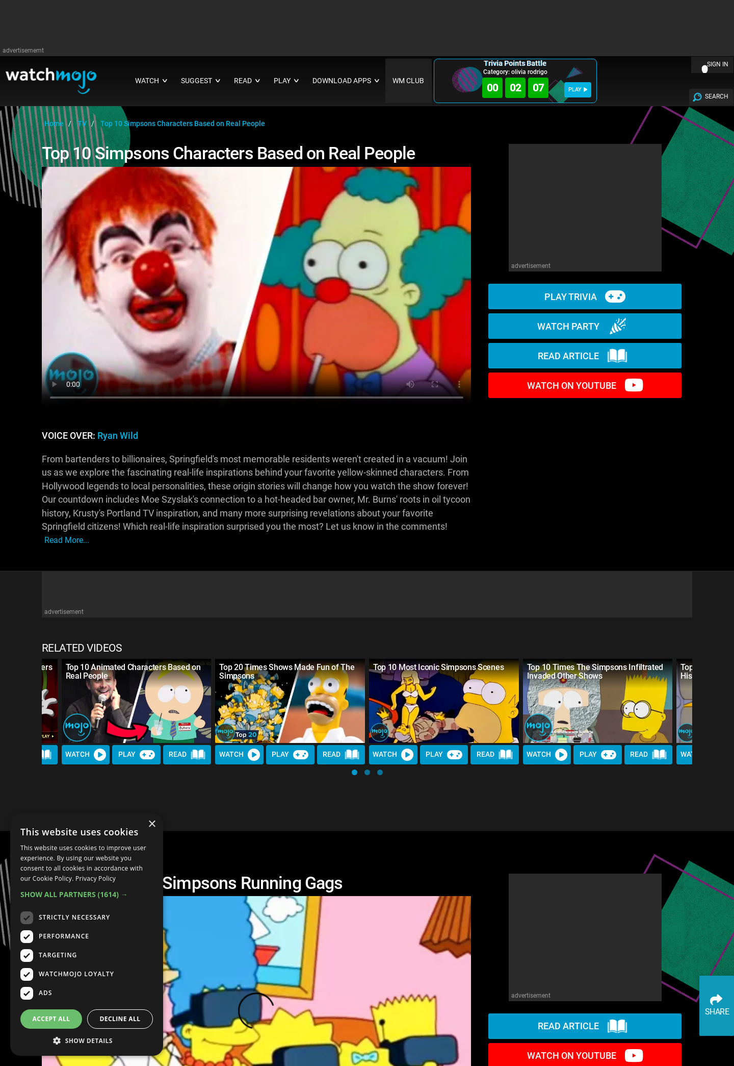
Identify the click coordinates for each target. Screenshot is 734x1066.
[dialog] (86, 934)
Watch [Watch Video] (85, 755)
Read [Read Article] (187, 754)
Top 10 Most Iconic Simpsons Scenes (438, 667)
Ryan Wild (117, 436)
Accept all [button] (51, 1018)
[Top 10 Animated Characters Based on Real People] (137, 701)
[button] (354, 772)
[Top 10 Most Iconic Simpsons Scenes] (444, 701)
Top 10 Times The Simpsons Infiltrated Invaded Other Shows (595, 671)
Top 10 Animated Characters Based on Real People (133, 671)
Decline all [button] (120, 1018)
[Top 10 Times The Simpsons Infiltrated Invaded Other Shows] (598, 701)
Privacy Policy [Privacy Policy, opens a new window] (95, 878)
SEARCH (716, 96)
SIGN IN (717, 64)
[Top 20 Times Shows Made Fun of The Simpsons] (290, 701)
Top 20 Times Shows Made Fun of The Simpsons (286, 671)
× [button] (151, 824)
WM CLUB (408, 81)
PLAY (577, 89)
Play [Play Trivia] (136, 755)
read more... (66, 540)
